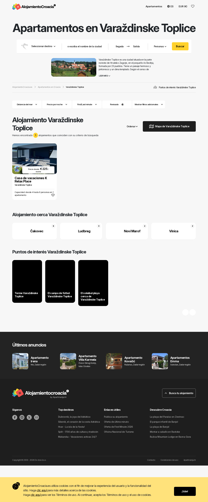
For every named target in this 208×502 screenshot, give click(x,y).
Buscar (180, 46)
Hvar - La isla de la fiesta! (71, 426)
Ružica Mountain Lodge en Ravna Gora (170, 436)
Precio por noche (57, 104)
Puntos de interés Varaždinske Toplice (177, 87)
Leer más (104, 76)
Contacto (151, 460)
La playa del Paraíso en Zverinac (167, 416)
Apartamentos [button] (154, 6)
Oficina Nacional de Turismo (119, 431)
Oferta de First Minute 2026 (118, 426)
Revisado (114, 104)
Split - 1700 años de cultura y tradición (78, 431)
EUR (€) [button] (183, 6)
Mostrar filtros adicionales (149, 104)
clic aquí (42, 490)
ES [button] (170, 6)
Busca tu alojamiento (179, 393)
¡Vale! (185, 491)
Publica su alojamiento (116, 416)
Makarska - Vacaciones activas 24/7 (77, 436)
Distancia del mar (27, 104)
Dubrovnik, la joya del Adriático (74, 416)
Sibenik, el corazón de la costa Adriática (79, 421)
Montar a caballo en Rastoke (165, 431)
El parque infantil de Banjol (164, 421)
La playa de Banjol (159, 426)
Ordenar (132, 126)
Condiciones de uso (169, 460)
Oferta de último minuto (116, 421)
